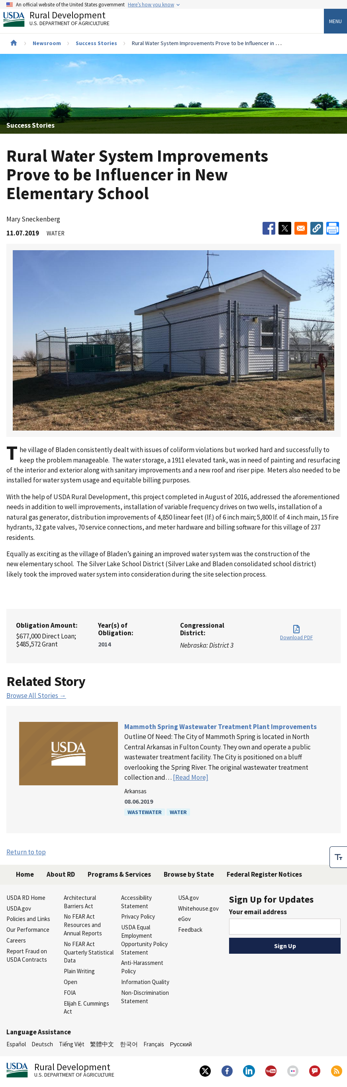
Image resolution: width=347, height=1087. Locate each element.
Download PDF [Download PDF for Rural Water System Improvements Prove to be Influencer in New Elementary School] (296, 637)
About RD (61, 874)
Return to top (26, 852)
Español (16, 1044)
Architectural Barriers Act (80, 902)
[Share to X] (284, 228)
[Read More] (190, 777)
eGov (184, 919)
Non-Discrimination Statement (145, 997)
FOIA (70, 992)
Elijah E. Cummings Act (86, 1008)
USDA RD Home (25, 897)
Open (70, 982)
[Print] (332, 228)
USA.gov (188, 897)
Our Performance (27, 929)
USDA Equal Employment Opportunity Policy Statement (144, 939)
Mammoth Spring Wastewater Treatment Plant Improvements (220, 726)
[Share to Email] (300, 228)
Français (153, 1044)
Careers (16, 940)
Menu (335, 21)
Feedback (190, 929)
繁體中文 (102, 1044)
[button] (316, 228)
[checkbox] (338, 857)
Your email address (258, 911)
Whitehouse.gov (198, 908)
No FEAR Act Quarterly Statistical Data (89, 952)
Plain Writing (79, 971)
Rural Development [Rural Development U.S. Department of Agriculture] (63, 20)
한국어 (129, 1044)
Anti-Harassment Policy (142, 967)
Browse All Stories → (36, 695)
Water (178, 812)
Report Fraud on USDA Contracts (26, 955)
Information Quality (145, 982)
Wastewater (144, 812)
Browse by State (189, 874)
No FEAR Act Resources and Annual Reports (83, 925)
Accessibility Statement (136, 902)
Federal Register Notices (264, 874)
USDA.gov (18, 908)
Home (25, 874)
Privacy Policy (138, 916)
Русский (181, 1044)
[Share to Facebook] (269, 228)
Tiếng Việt (71, 1044)
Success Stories (96, 43)
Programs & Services (119, 874)
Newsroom (47, 43)
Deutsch (42, 1044)
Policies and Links (28, 919)
